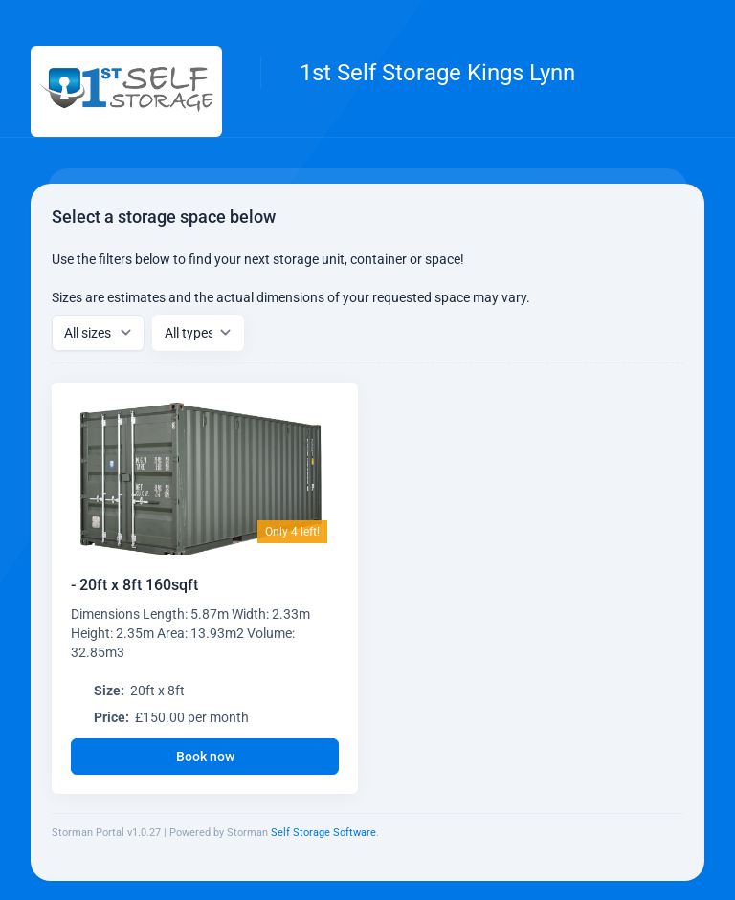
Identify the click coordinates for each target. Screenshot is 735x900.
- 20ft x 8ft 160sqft (134, 585)
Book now (205, 756)
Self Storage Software (323, 832)
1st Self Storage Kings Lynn (437, 72)
